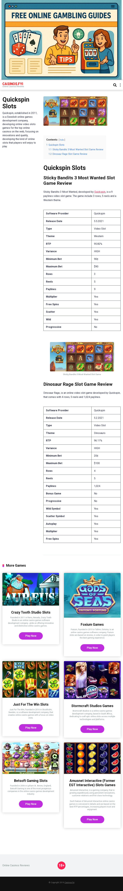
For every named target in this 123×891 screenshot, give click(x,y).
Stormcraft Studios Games (92, 706)
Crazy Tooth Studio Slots (30, 612)
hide (62, 140)
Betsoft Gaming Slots (31, 781)
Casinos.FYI (12, 84)
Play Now (30, 635)
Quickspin (99, 191)
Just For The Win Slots (31, 704)
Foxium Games (92, 624)
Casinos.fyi (69, 882)
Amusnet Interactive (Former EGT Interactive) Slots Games (92, 783)
